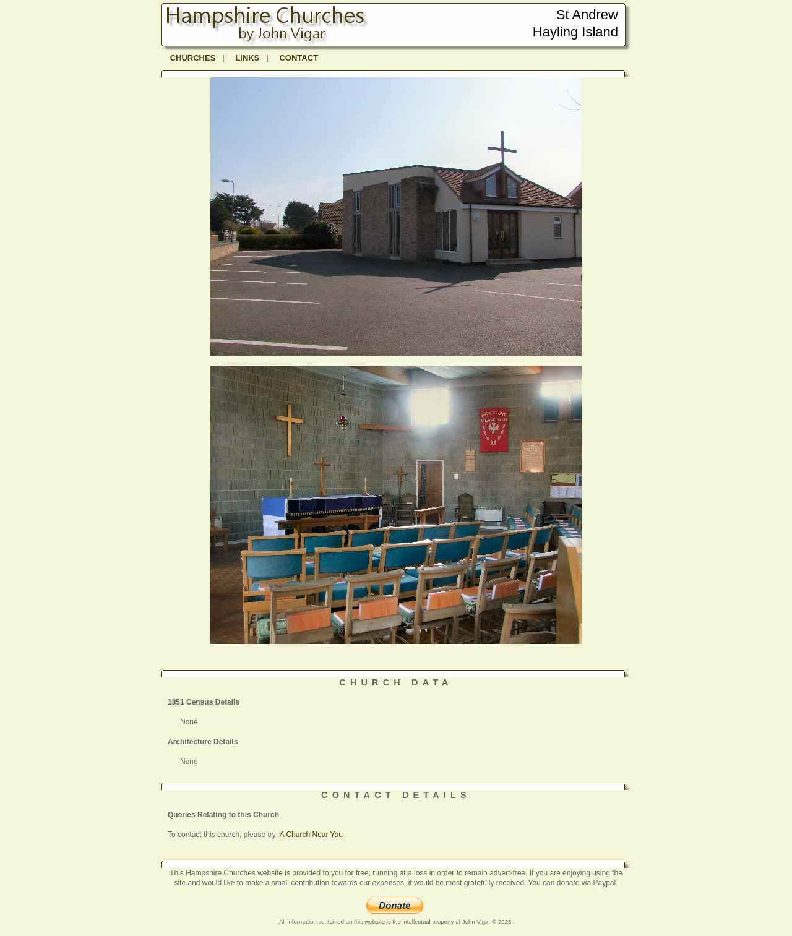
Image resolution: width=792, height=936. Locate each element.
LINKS (247, 57)
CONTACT (298, 57)
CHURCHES (193, 57)
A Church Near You (311, 834)
